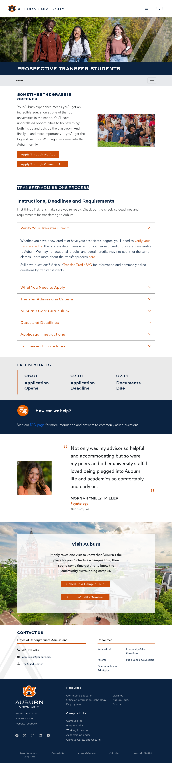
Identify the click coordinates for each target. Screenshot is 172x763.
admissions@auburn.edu (36, 657)
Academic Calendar (78, 735)
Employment (74, 704)
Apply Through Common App (42, 164)
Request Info (105, 649)
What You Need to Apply (86, 287)
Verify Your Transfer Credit (86, 227)
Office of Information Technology (86, 700)
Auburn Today (121, 700)
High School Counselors (140, 659)
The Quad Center (32, 664)
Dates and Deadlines (86, 322)
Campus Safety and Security (84, 739)
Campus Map (74, 720)
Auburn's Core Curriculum (86, 310)
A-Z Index (114, 752)
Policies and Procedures (86, 345)
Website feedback (26, 723)
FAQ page (37, 425)
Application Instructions (86, 334)
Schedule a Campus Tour (85, 584)
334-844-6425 (24, 718)
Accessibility (58, 752)
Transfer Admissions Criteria (86, 299)
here (92, 257)
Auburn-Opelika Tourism (85, 597)
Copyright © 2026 (142, 752)
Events (116, 704)
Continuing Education (79, 695)
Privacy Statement (86, 752)
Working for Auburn (78, 730)
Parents (102, 659)
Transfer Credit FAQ (77, 265)
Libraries (117, 695)
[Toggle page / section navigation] (151, 80)
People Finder (74, 725)
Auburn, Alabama (26, 713)
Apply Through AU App (38, 154)
